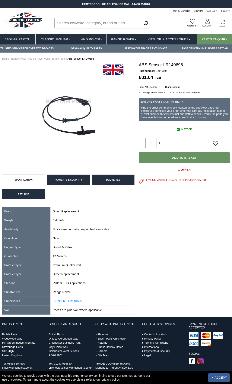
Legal (147, 355)
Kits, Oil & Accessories (169, 39)
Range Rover (124, 39)
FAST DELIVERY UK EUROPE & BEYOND (205, 48)
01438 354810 (16, 363)
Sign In (198, 11)
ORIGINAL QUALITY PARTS (86, 48)
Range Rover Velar (39, 58)
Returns (102, 342)
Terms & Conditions (156, 342)
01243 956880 (62, 363)
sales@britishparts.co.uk (17, 367)
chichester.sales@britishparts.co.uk (70, 367)
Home (5, 58)
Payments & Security (157, 351)
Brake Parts (59, 58)
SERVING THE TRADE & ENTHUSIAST (145, 48)
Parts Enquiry (215, 39)
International (151, 347)
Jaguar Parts (18, 39)
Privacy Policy (152, 338)
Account (207, 26)
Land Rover (90, 39)
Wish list (192, 26)
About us (102, 334)
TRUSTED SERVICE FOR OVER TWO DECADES (27, 48)
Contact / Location (155, 334)
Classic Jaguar (55, 39)
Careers (102, 351)
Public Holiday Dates (110, 347)
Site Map (103, 355)
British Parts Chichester (112, 338)
